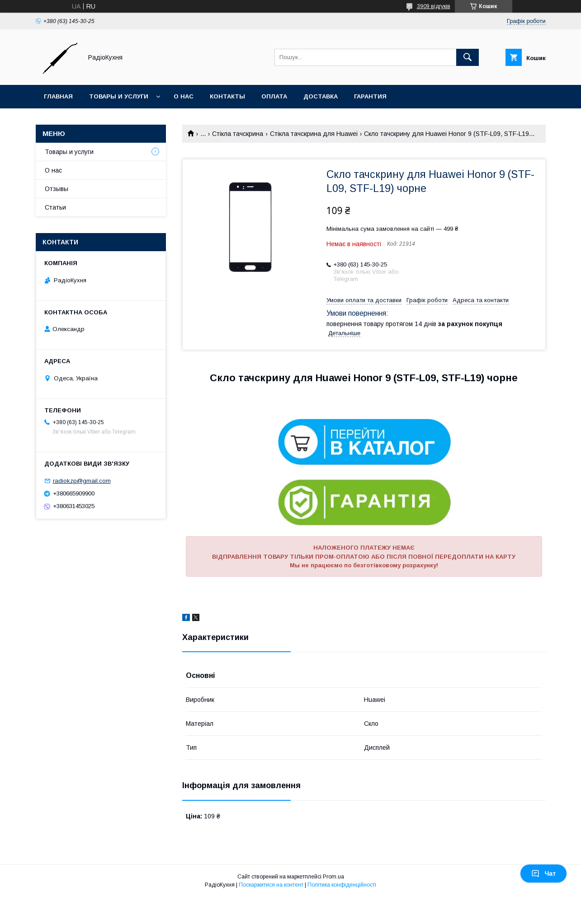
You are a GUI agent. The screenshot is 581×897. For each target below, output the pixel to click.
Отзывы (56, 188)
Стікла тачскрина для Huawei (314, 133)
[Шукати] (467, 57)
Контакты (227, 96)
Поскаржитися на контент (271, 885)
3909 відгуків (433, 6)
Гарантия (370, 96)
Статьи (55, 207)
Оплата (274, 96)
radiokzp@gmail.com (82, 480)
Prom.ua (333, 877)
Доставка (320, 96)
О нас (184, 96)
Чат (543, 873)
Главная (58, 96)
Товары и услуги (118, 96)
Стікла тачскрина (237, 133)
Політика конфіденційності (341, 885)
